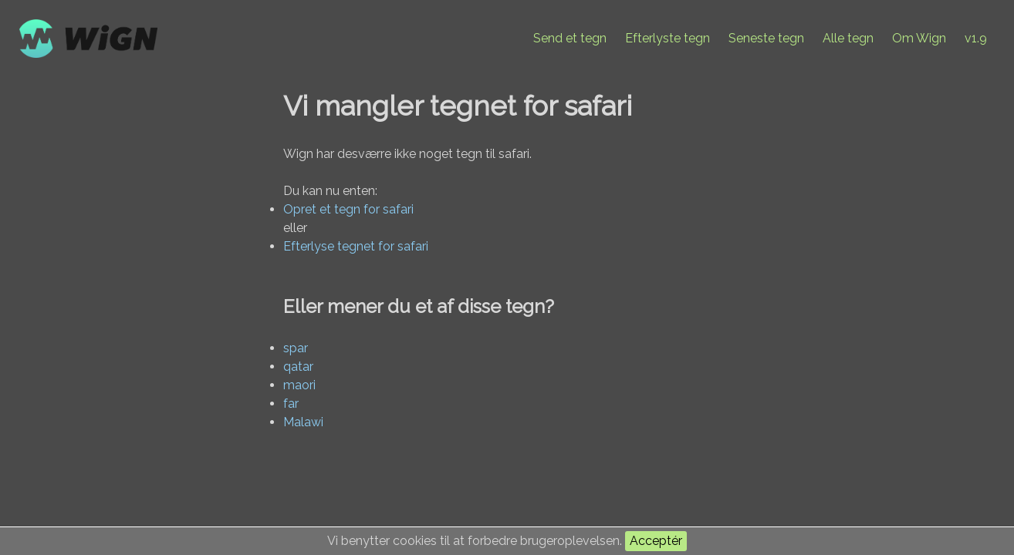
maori (299, 385)
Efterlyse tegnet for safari (355, 246)
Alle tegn (848, 38)
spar (295, 348)
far (291, 403)
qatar (298, 366)
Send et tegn (570, 38)
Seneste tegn (766, 38)
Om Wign (919, 38)
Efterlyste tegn (667, 38)
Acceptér (656, 540)
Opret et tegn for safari (348, 209)
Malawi (303, 422)
